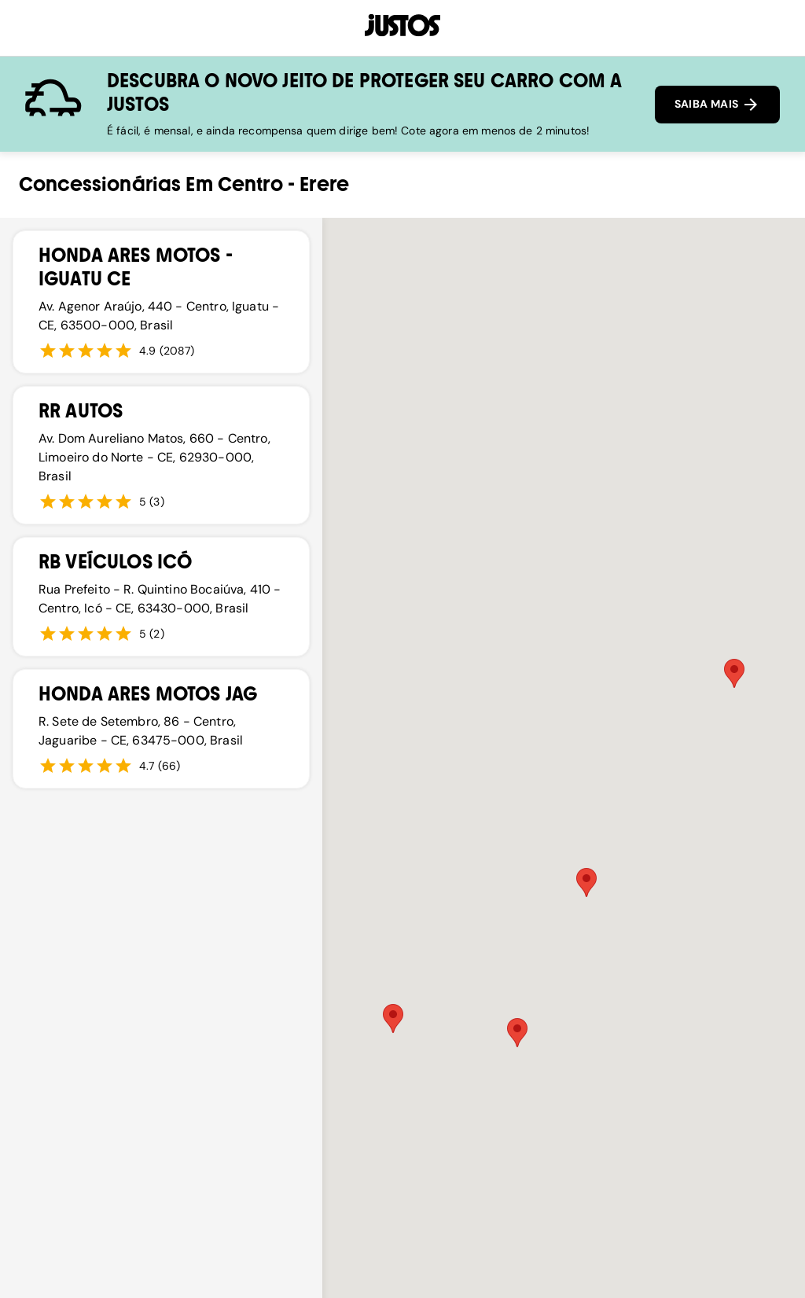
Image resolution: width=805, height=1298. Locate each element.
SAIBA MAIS (717, 104)
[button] (393, 1018)
